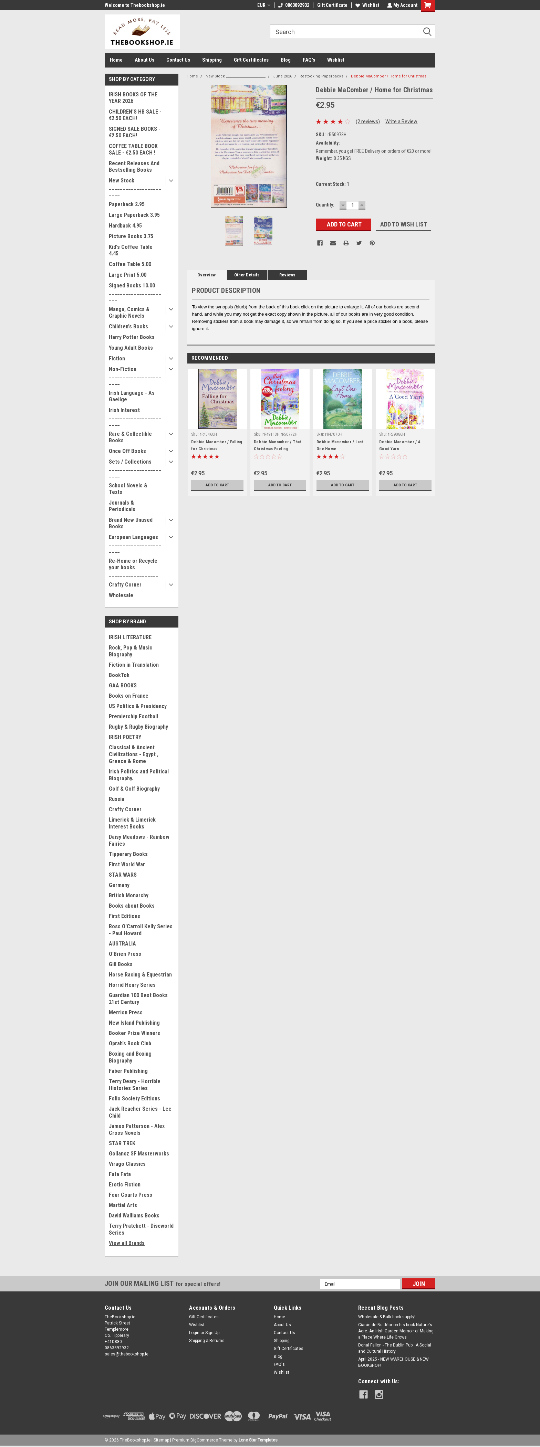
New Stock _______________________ (135, 187)
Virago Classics (127, 1164)
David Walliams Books (134, 1215)
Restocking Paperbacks (321, 76)
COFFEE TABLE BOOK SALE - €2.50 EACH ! (133, 149)
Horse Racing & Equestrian (140, 974)
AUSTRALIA (122, 943)
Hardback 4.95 (125, 225)
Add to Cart (217, 485)
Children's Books (128, 326)
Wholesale (121, 595)
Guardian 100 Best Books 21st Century (138, 998)
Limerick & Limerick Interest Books (132, 823)
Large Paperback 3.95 (134, 215)
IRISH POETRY (125, 737)
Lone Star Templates (258, 1440)
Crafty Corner (125, 584)
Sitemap (161, 1440)
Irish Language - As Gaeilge (132, 396)
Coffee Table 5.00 (130, 264)
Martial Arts (123, 1205)
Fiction (117, 358)
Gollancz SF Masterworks (139, 1153)
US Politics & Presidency (138, 706)
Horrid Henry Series (132, 985)
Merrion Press (126, 1012)
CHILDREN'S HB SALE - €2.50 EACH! (135, 115)
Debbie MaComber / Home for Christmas (388, 76)
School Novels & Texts (128, 488)
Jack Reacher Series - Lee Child (140, 1112)
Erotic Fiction (125, 1184)
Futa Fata (120, 1174)
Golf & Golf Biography (134, 788)
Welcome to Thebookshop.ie (135, 5)
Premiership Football (133, 716)
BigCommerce (204, 1440)
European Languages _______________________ (135, 543)
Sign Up (212, 1332)
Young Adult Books (131, 348)
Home (116, 60)
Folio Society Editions (134, 1098)
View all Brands (127, 1243)
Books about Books (132, 905)
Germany (119, 885)
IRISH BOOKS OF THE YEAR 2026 (133, 97)
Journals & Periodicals (122, 506)
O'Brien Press (125, 954)
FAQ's (309, 60)
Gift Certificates (251, 60)
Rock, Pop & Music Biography (130, 651)
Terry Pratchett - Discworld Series (141, 1229)
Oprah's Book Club (130, 1043)
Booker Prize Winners (134, 1033)
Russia (116, 799)
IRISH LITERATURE (130, 637)
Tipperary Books (128, 854)
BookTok (119, 675)
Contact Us (178, 60)
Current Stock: (332, 184)
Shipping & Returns (207, 1340)
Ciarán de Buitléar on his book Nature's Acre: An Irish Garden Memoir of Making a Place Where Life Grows (396, 1331)
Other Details (247, 274)
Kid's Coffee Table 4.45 (131, 250)
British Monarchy (128, 895)
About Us (144, 60)
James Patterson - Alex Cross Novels (137, 1129)
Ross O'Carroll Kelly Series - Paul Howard (141, 930)
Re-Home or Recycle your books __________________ (133, 567)
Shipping (212, 60)
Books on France (128, 696)
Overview (206, 274)
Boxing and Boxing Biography (130, 1057)
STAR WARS (123, 875)
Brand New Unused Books (131, 523)
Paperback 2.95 (127, 204)
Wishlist (366, 5)
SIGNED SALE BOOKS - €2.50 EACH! (134, 132)
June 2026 (282, 76)
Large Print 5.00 (127, 275)
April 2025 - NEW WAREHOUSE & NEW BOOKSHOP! (393, 1362)
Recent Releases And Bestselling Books (134, 166)
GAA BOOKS (123, 685)
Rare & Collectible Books (130, 437)
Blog (286, 60)
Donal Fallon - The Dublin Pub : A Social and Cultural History (394, 1348)
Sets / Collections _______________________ (135, 468)
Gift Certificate (331, 5)
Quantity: (325, 205)
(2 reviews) (368, 121)
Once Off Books (127, 451)
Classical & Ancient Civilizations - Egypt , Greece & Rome (133, 754)
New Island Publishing (134, 1023)
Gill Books (121, 964)
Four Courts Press (130, 1195)
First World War (127, 864)
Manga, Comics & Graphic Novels (129, 312)
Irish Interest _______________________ (135, 416)
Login (194, 1332)
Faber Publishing (128, 1071)
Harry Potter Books (132, 337)
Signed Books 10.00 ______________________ (135, 292)
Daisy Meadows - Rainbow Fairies (139, 840)
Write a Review (401, 121)
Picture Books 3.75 (131, 236)
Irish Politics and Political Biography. (139, 775)
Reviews (287, 274)
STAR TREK (122, 1143)
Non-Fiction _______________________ (135, 375)
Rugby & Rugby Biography (138, 727)
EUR (263, 5)
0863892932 (293, 5)
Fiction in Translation (134, 665)
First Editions (124, 916)
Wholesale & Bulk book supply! (386, 1316)
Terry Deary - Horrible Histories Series (134, 1084)
